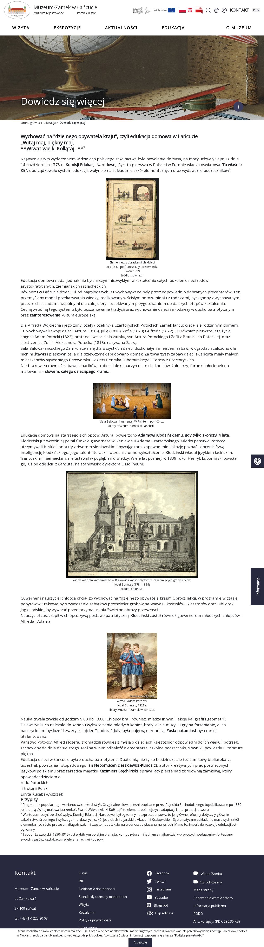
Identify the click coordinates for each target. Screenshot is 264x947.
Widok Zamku (207, 873)
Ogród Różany (207, 881)
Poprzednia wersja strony (213, 898)
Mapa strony (203, 890)
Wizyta (84, 904)
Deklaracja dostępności (97, 889)
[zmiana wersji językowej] (256, 10)
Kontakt (239, 10)
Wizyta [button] (20, 27)
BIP (81, 881)
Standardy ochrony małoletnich (103, 896)
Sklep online (88, 928)
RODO (198, 913)
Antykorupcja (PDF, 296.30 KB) (216, 921)
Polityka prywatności (95, 920)
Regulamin (87, 912)
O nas (83, 873)
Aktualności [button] (121, 27)
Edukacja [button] (173, 27)
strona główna (30, 123)
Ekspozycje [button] (67, 27)
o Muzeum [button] (239, 27)
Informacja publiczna (209, 905)
